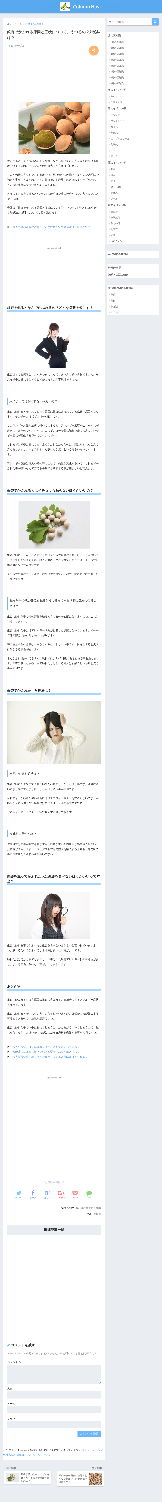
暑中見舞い (116, 187)
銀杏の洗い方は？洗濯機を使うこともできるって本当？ (46, 1046)
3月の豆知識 (117, 48)
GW (113, 150)
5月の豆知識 (117, 59)
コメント (14, 1362)
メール (11, 1403)
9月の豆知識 (117, 83)
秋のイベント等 (117, 205)
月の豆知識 (115, 35)
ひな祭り (115, 115)
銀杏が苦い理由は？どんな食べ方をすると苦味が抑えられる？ (50, 1056)
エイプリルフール (120, 139)
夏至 (113, 169)
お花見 (114, 127)
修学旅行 (115, 218)
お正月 (114, 96)
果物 (113, 301)
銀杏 (98, 1213)
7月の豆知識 (117, 71)
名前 (10, 1388)
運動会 (114, 212)
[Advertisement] (54, 77)
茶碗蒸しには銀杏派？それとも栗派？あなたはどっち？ (46, 1051)
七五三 (114, 230)
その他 (114, 313)
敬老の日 (115, 224)
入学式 (114, 145)
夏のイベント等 (117, 163)
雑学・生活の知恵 (119, 275)
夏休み (114, 193)
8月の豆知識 (117, 77)
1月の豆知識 (117, 42)
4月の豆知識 (117, 54)
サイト (11, 1418)
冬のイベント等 (117, 89)
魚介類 (114, 307)
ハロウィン (116, 241)
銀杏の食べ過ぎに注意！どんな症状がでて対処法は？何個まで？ (51, 227)
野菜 (113, 295)
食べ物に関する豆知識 (88, 1208)
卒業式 (114, 133)
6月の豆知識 (117, 65)
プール (114, 199)
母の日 (114, 156)
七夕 (113, 181)
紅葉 (113, 236)
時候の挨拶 (115, 268)
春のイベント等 (117, 108)
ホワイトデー (118, 121)
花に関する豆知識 (119, 254)
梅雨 (113, 175)
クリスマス (116, 102)
